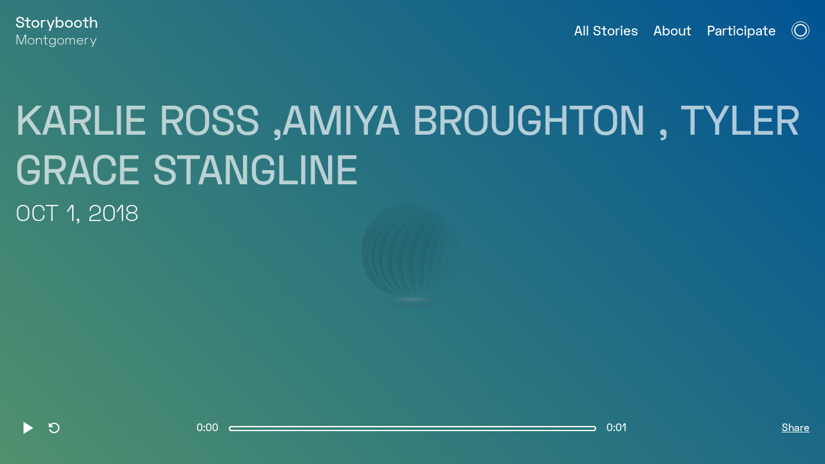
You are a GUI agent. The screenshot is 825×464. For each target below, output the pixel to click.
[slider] (412, 428)
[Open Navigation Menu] (800, 30)
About (673, 32)
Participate (741, 32)
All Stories (606, 32)
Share (796, 428)
